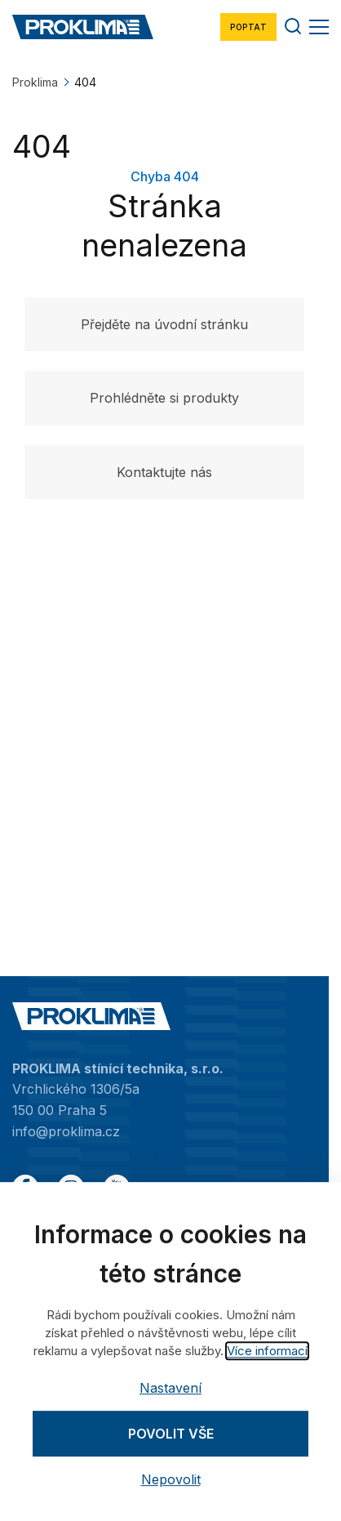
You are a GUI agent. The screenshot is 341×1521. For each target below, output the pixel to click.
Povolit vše (171, 1433)
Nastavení (171, 1388)
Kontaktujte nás (164, 472)
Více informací (267, 1350)
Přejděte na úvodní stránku (164, 324)
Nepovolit (171, 1480)
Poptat (248, 27)
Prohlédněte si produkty (164, 397)
